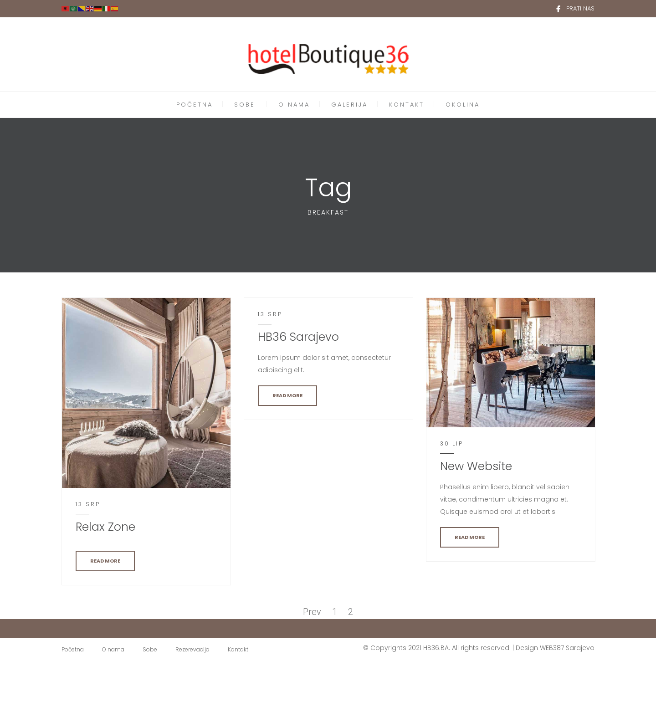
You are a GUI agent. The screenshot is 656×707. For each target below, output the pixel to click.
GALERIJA (349, 104)
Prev (312, 611)
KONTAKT (406, 104)
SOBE (244, 104)
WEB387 (552, 647)
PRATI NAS (580, 8)
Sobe (150, 649)
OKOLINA (463, 104)
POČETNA (194, 104)
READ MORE (105, 560)
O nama (113, 649)
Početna (73, 649)
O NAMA (294, 104)
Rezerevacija (192, 649)
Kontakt (238, 649)
